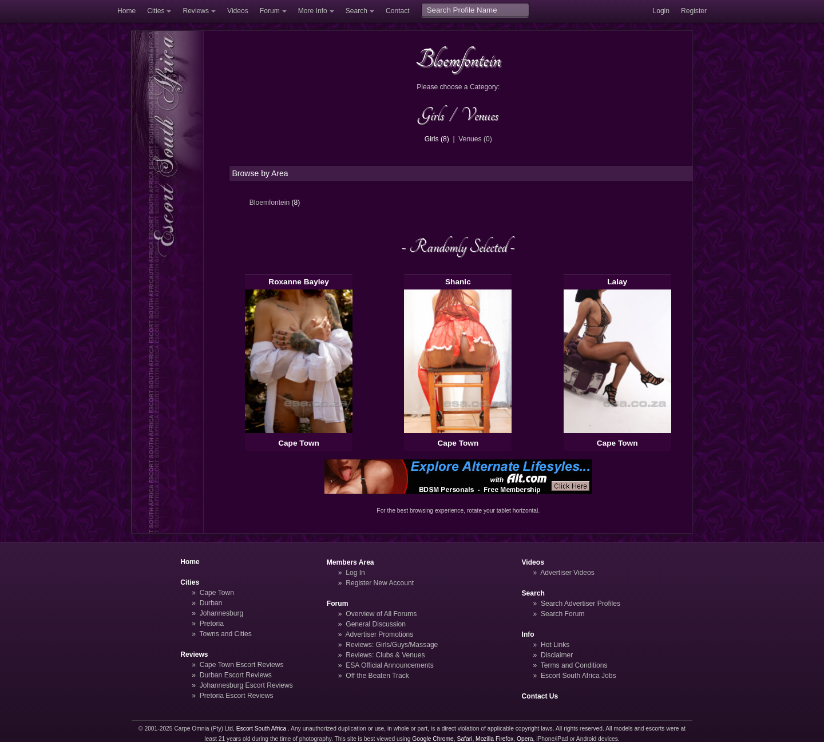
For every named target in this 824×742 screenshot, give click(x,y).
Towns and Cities (225, 634)
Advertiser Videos (567, 573)
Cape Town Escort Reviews (242, 665)
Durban (211, 603)
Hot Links (555, 645)
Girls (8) (437, 139)
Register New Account (380, 583)
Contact (398, 11)
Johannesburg (222, 613)
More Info (312, 11)
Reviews (196, 11)
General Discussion (376, 624)
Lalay (617, 281)
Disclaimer (557, 655)
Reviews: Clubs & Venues (385, 655)
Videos (237, 11)
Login (661, 11)
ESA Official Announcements (390, 665)
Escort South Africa (261, 728)
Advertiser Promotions (380, 634)
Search (356, 11)
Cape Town (298, 443)
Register (694, 11)
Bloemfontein (274, 203)
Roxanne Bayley (298, 281)
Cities (155, 11)
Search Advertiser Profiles (580, 604)
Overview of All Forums (381, 614)
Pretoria (212, 624)
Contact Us (540, 696)
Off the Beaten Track (377, 676)
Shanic (458, 281)
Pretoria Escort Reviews (237, 696)
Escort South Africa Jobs (578, 676)
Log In (355, 573)
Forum (270, 11)
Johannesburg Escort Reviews (246, 685)
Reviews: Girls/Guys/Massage (392, 645)
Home (126, 11)
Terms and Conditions (574, 665)
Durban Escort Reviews (236, 675)
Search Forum (563, 614)
